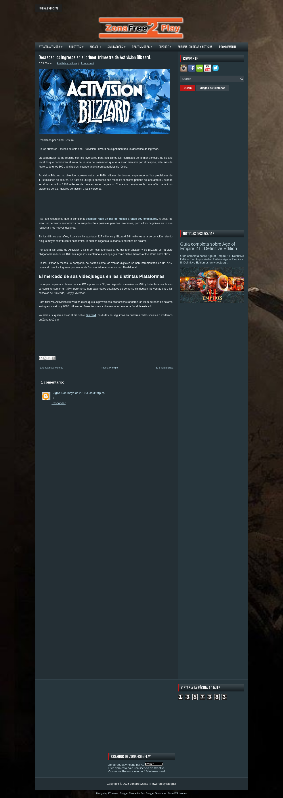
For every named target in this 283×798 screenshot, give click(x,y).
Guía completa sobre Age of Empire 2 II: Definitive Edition (208, 246)
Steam (188, 88)
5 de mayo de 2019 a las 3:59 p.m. (83, 393)
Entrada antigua (164, 367)
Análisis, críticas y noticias (195, 46)
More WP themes (177, 793)
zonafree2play (139, 783)
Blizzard (91, 315)
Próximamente (227, 46)
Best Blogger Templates (153, 793)
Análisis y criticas (67, 63)
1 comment (87, 63)
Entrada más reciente (51, 367)
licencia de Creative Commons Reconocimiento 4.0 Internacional (136, 769)
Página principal (48, 8)
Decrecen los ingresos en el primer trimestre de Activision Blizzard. (95, 57)
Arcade (97, 45)
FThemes (113, 793)
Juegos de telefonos (212, 88)
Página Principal (110, 367)
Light (56, 393)
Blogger (171, 783)
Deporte (166, 45)
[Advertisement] (119, 205)
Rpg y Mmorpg (143, 45)
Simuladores (118, 45)
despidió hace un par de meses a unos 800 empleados (121, 218)
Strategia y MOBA (52, 45)
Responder (59, 403)
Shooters (78, 45)
